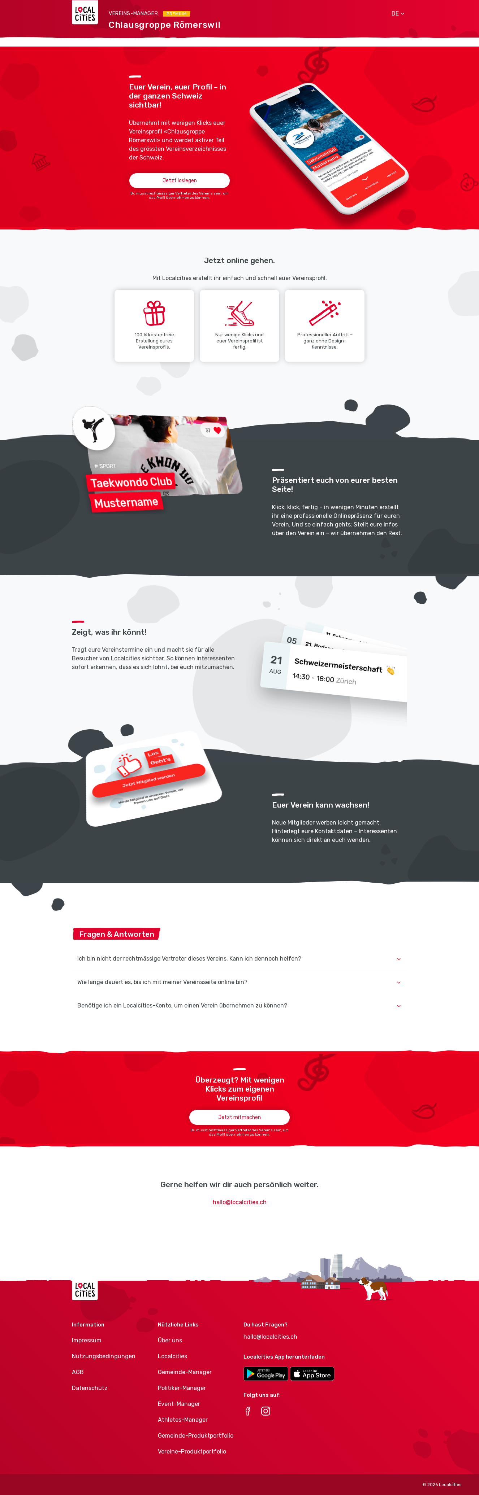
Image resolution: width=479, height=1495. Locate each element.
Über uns (170, 1340)
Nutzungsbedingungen (103, 1356)
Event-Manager (179, 1403)
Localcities (172, 1356)
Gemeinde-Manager (185, 1372)
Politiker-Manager (182, 1388)
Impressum (87, 1340)
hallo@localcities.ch (240, 1202)
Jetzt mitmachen (239, 1117)
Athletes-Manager (183, 1419)
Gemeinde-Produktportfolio (195, 1435)
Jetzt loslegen (180, 181)
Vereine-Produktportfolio (192, 1451)
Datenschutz (90, 1388)
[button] (395, 13)
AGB (78, 1372)
